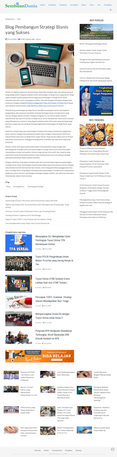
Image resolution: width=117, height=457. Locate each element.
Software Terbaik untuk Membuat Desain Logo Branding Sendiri (30, 211)
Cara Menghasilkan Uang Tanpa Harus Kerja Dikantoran (27, 223)
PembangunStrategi (35, 186)
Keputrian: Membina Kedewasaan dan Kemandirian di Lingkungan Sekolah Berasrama (101, 412)
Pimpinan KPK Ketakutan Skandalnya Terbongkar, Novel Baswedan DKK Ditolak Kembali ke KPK (53, 334)
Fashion (42, 5)
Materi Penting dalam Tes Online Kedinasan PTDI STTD (65, 430)
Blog (8, 186)
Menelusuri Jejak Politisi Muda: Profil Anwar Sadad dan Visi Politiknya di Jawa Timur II (95, 176)
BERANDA (9, 19)
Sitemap (78, 450)
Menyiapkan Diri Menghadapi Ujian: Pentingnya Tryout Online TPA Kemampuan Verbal (53, 240)
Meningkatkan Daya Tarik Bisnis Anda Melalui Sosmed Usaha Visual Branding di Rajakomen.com (96, 202)
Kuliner (83, 5)
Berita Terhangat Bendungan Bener (93, 44)
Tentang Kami (57, 450)
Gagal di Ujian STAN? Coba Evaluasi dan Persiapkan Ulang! (28, 219)
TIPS (19, 19)
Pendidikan (108, 5)
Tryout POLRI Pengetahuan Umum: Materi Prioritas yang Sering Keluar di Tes (54, 260)
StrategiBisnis (18, 186)
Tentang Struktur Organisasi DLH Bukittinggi (23, 215)
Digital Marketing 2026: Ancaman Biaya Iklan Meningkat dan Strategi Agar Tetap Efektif (37, 205)
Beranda (38, 450)
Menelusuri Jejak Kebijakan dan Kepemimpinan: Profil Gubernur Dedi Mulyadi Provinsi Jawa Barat (94, 164)
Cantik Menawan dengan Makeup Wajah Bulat (102, 374)
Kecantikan (74, 5)
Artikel (46, 450)
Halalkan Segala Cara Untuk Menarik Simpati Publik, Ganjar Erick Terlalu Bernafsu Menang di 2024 (66, 392)
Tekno (92, 5)
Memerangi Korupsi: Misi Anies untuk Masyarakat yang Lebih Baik (31, 200)
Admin (38, 39)
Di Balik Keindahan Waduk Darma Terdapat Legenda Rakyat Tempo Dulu (95, 36)
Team (39, 306)
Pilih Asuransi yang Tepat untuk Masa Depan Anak (28, 410)
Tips (98, 5)
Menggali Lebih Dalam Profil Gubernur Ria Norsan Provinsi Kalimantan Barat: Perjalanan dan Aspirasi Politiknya (96, 214)
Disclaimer (68, 450)
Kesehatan (52, 5)
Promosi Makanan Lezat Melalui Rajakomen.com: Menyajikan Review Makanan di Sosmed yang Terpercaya (94, 151)
